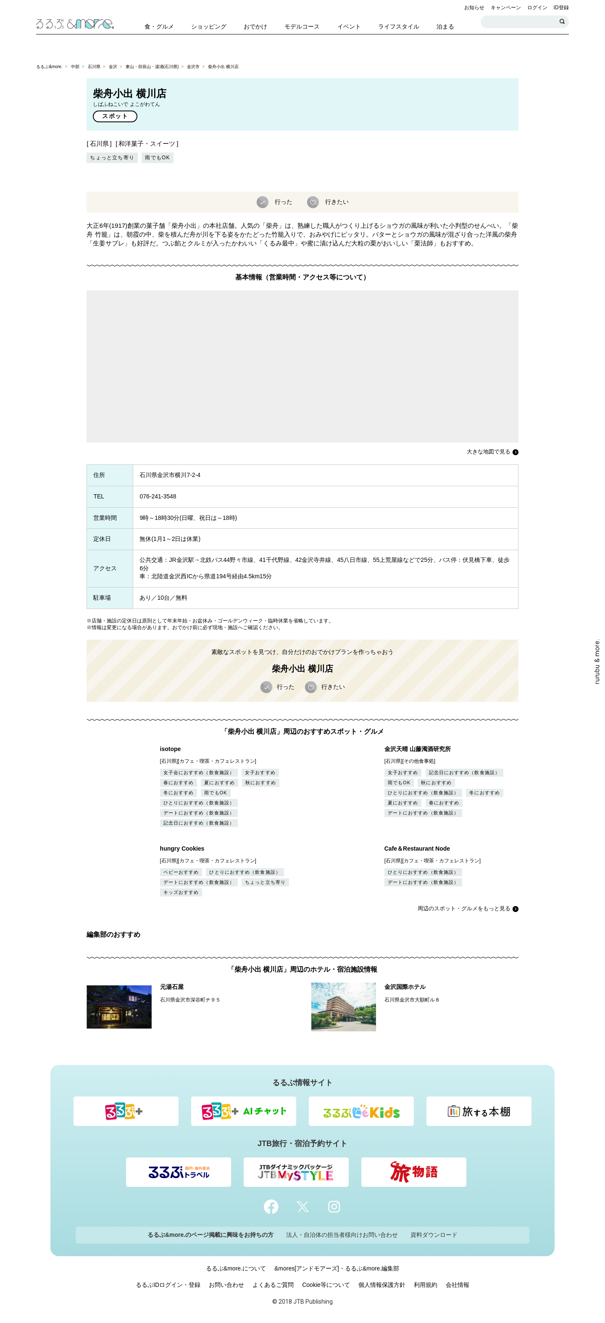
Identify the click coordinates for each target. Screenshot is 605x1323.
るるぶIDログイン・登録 (168, 1284)
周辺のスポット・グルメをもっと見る (464, 908)
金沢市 (193, 66)
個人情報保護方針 (381, 1284)
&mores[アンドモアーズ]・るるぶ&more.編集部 (336, 1268)
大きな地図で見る (488, 451)
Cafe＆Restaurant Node (417, 848)
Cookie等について (326, 1284)
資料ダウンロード (434, 1234)
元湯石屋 (172, 986)
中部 (75, 66)
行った (282, 201)
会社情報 (457, 1284)
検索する (562, 22)
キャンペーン (506, 8)
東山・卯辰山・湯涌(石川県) (152, 66)
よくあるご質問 (273, 1284)
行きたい (336, 201)
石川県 (94, 66)
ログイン (537, 8)
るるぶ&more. (49, 66)
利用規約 (425, 1284)
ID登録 (561, 8)
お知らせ (474, 8)
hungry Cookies (182, 848)
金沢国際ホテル (405, 986)
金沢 (113, 66)
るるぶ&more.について (236, 1268)
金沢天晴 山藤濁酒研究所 (417, 749)
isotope (170, 749)
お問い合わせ (226, 1284)
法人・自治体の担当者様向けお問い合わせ (342, 1234)
